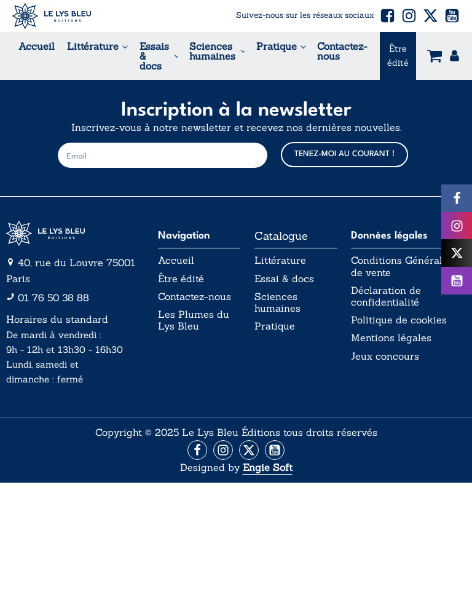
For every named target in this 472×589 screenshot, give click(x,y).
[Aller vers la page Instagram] (223, 450)
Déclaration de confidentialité (386, 296)
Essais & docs (154, 56)
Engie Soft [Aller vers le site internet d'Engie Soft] (268, 467)
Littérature (93, 46)
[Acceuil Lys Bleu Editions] (51, 16)
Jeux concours (385, 356)
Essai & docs (284, 279)
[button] (387, 15)
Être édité (398, 55)
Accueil (36, 46)
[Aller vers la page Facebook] (197, 450)
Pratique (276, 46)
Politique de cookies (399, 320)
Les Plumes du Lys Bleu (193, 320)
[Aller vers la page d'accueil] (75, 234)
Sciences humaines (212, 51)
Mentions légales (391, 338)
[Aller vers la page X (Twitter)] (249, 450)
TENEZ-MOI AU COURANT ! (344, 154)
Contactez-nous (342, 51)
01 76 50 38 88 (53, 297)
